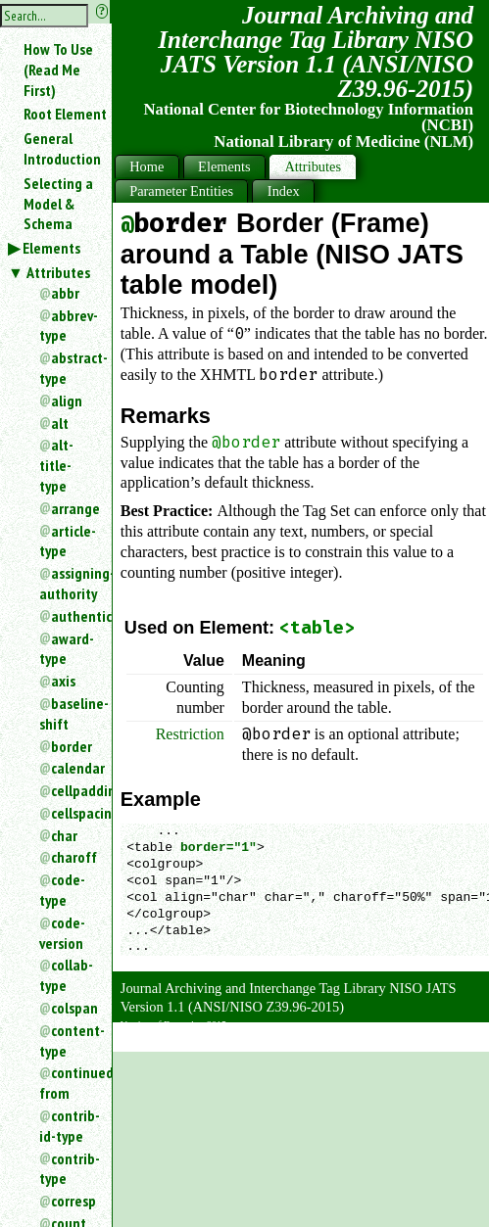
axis (63, 680)
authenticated (73, 616)
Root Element (65, 113)
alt (60, 423)
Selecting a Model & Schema (58, 203)
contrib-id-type (67, 1126)
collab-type (66, 975)
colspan (73, 1007)
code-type (62, 890)
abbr (65, 293)
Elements (51, 248)
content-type (67, 1040)
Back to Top (435, 1040)
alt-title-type (56, 465)
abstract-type (67, 368)
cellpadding (73, 790)
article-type (67, 541)
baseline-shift (67, 713)
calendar (73, 768)
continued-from (67, 1082)
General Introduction (62, 148)
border (71, 746)
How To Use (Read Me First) (58, 69)
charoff (73, 857)
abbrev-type (67, 326)
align (66, 400)
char (64, 835)
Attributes (58, 272)
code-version (62, 933)
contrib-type (67, 1169)
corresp (73, 1200)
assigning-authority (67, 583)
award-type (66, 649)
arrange (73, 508)
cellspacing (73, 813)
